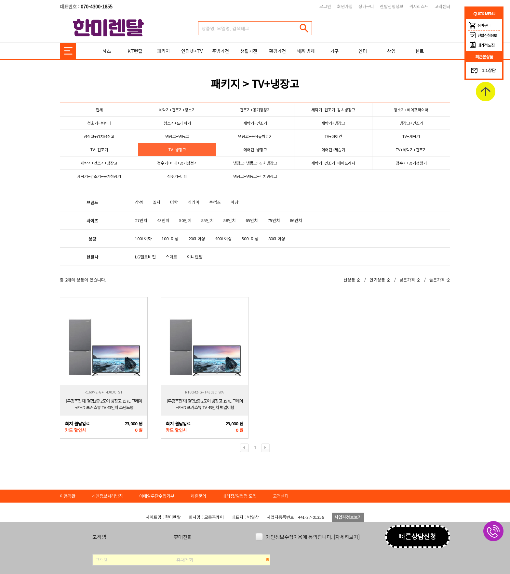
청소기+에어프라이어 (411, 109)
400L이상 (223, 238)
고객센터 (442, 6)
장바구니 (366, 6)
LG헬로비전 (145, 257)
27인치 (141, 220)
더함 (174, 202)
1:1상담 (489, 70)
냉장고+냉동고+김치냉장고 (255, 163)
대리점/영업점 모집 (239, 496)
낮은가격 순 (409, 280)
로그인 (325, 6)
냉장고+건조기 (411, 123)
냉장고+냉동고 (177, 136)
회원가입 (345, 6)
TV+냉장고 (177, 149)
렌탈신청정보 (391, 6)
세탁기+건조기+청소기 (177, 109)
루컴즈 (215, 202)
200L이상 (196, 238)
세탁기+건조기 (255, 123)
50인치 (185, 220)
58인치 (229, 220)
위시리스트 (419, 6)
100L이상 (170, 238)
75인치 (274, 220)
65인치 (252, 220)
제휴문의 (198, 496)
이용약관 (67, 496)
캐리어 (193, 202)
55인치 (207, 220)
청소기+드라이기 (177, 123)
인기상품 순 (379, 280)
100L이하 (143, 238)
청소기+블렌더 (99, 123)
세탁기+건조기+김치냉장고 (333, 109)
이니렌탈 (195, 257)
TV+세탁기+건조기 (411, 149)
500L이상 (250, 238)
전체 (99, 109)
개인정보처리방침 (107, 496)
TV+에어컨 (333, 136)
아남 (234, 202)
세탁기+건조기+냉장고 (99, 163)
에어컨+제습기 (333, 149)
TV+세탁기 (411, 136)
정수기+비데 (177, 176)
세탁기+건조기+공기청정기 (99, 176)
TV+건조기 (99, 149)
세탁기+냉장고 (333, 123)
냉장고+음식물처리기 (255, 136)
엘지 (156, 202)
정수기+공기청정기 (411, 163)
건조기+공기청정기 (255, 109)
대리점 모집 (481, 45)
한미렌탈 (108, 28)
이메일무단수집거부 (156, 496)
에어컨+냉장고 (255, 149)
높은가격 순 (439, 280)
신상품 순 (351, 280)
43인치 (163, 220)
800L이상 (276, 238)
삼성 (139, 202)
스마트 (171, 257)
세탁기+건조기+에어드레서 (333, 163)
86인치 (296, 220)
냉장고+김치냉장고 (99, 136)
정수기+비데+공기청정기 (177, 163)
